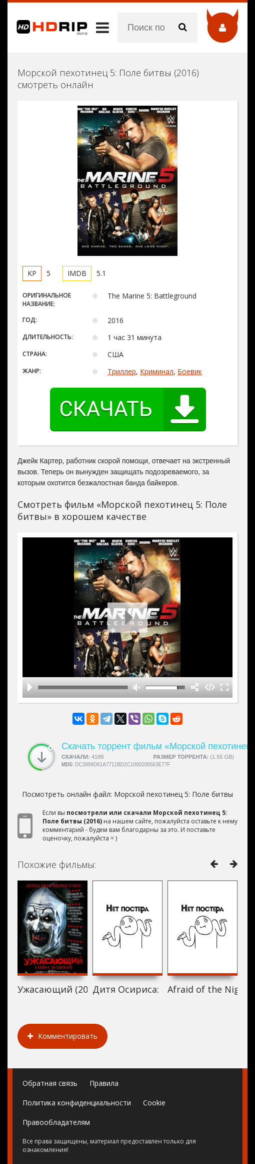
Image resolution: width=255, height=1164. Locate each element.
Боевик (190, 371)
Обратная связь (50, 1083)
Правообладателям (56, 1122)
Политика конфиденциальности (76, 1102)
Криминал (157, 371)
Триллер (122, 371)
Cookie (154, 1102)
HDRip (48, 28)
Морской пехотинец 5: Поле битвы (173, 794)
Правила (104, 1083)
